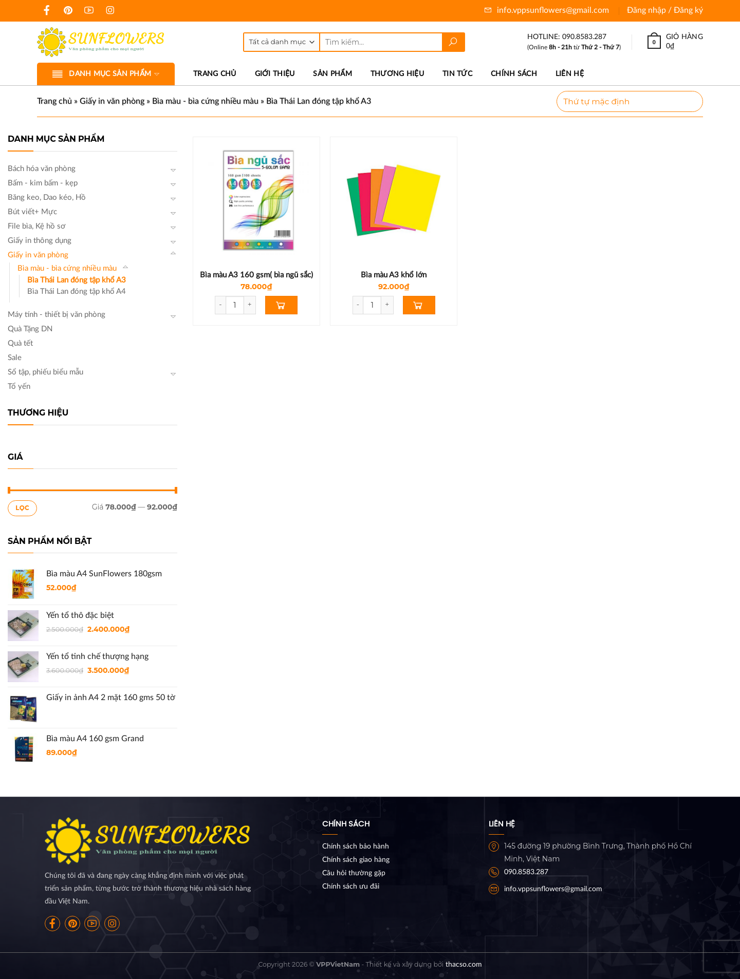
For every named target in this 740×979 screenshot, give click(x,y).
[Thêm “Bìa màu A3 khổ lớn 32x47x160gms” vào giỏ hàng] (419, 305)
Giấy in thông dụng (39, 240)
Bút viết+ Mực (32, 212)
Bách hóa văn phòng (42, 169)
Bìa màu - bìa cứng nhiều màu (205, 101)
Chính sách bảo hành (355, 846)
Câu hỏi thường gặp (353, 873)
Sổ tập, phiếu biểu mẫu (45, 372)
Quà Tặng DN (30, 329)
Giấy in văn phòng (112, 101)
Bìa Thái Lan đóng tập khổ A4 (76, 291)
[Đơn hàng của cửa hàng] (629, 101)
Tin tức (457, 74)
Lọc (22, 508)
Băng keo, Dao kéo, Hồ (47, 197)
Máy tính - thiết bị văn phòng (56, 314)
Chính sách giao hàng (356, 859)
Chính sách (514, 74)
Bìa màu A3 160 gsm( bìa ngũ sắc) (256, 275)
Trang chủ (214, 74)
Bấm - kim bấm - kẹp (43, 183)
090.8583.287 (526, 872)
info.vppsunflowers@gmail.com (546, 10)
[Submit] (453, 42)
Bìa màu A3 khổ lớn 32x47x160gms (394, 280)
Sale (15, 358)
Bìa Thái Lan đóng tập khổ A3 (76, 280)
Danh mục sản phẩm (105, 74)
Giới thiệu (275, 74)
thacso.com (464, 964)
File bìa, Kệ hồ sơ (36, 226)
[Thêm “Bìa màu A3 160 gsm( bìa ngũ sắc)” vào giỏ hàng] (281, 305)
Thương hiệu (397, 74)
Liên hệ (570, 74)
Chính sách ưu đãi (350, 886)
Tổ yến (19, 386)
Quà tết (20, 343)
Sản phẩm (332, 74)
